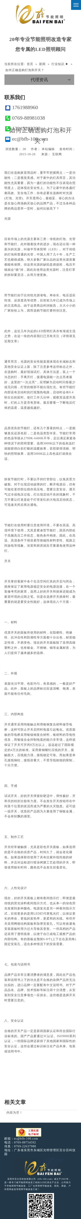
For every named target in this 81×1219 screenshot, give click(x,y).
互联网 (57, 154)
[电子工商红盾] (28, 1132)
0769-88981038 (25, 118)
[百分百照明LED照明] (40, 1167)
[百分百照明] (40, 14)
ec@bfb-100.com (26, 139)
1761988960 (21, 107)
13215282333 (23, 128)
